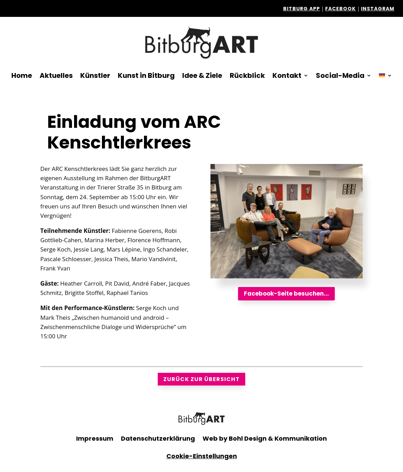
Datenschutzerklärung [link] (158, 438)
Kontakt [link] (286, 75)
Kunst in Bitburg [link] (146, 75)
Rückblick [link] (247, 75)
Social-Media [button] (340, 75)
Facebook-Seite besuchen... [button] (286, 293)
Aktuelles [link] (56, 75)
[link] (201, 42)
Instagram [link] (377, 8)
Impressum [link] (94, 438)
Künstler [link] (95, 75)
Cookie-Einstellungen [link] (201, 456)
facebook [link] (340, 8)
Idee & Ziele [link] (202, 75)
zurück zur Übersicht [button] (201, 379)
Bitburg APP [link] (301, 8)
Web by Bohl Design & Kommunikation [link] (265, 438)
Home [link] (21, 75)
